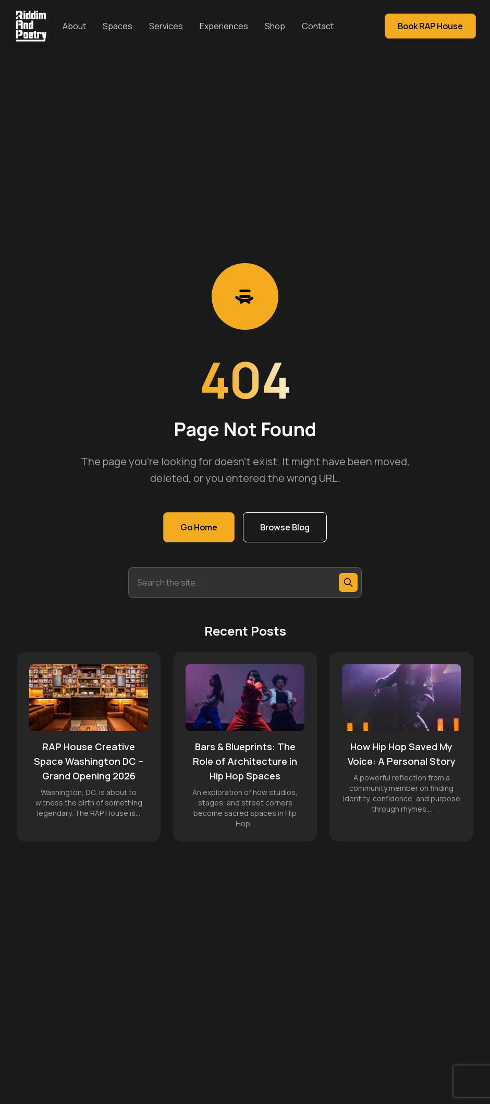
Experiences (224, 26)
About (74, 26)
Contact (318, 26)
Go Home (198, 527)
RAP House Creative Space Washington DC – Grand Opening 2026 (88, 761)
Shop (275, 26)
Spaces (117, 26)
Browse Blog (285, 527)
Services (166, 26)
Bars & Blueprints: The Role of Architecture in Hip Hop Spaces (245, 761)
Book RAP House (430, 26)
